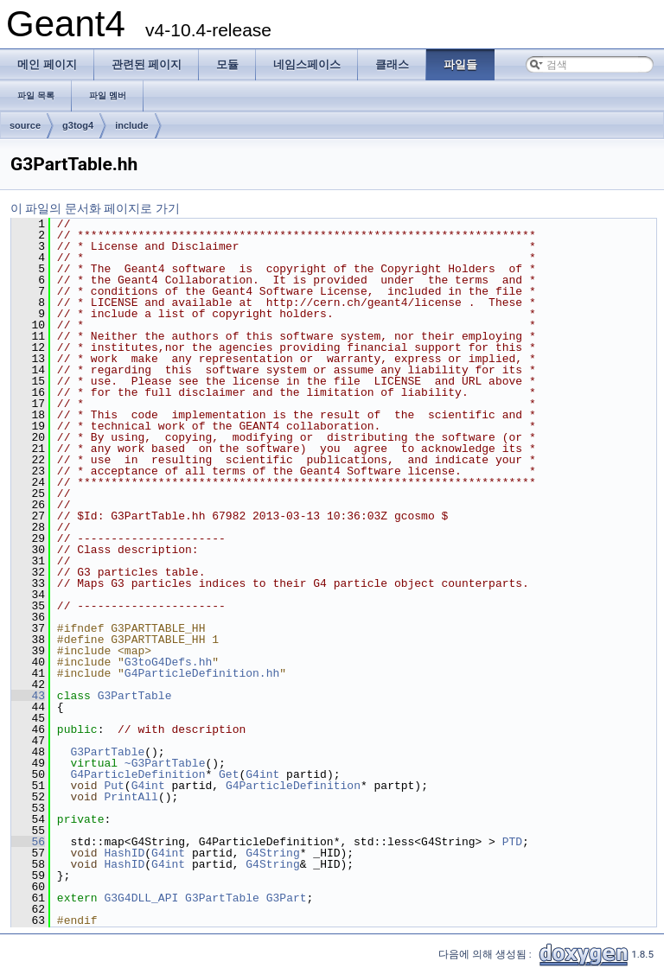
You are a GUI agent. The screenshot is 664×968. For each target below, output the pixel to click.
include (132, 125)
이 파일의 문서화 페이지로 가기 (95, 208)
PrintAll (130, 797)
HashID (124, 853)
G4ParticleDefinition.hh (201, 673)
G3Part (286, 898)
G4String (272, 853)
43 (28, 696)
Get (229, 774)
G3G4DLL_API (141, 898)
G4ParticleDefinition (137, 774)
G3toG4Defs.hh (168, 662)
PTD (512, 842)
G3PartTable (135, 696)
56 (28, 842)
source (25, 125)
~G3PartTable (165, 763)
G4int (262, 774)
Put (114, 785)
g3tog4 (77, 125)
